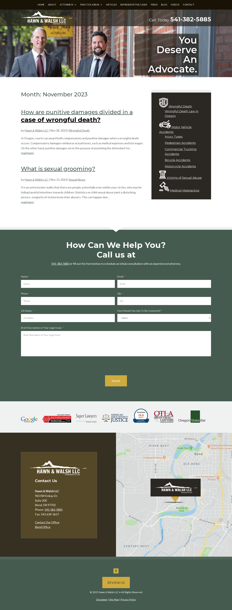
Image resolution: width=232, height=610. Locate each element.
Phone (24, 293)
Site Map (114, 599)
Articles (111, 5)
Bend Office (42, 527)
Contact (188, 5)
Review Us (116, 582)
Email (120, 276)
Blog (164, 5)
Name (24, 276)
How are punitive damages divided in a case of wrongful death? (77, 116)
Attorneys (66, 5)
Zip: (119, 293)
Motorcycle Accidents (180, 166)
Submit (116, 381)
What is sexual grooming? (58, 168)
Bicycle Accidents (177, 160)
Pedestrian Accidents (180, 143)
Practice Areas (89, 5)
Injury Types (174, 136)
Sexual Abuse (77, 179)
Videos (175, 5)
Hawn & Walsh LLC (36, 130)
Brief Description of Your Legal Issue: (41, 327)
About (52, 5)
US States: (26, 310)
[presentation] (45, 366)
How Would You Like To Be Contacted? (139, 310)
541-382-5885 (190, 19)
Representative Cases (133, 5)
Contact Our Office (47, 522)
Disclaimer (101, 599)
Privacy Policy (128, 599)
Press (154, 5)
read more (27, 153)
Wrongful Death (79, 130)
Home (41, 5)
